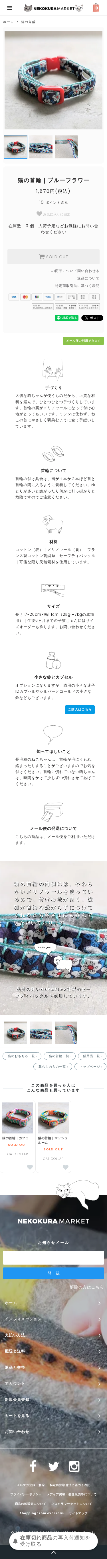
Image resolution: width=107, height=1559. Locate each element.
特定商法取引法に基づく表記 (70, 1485)
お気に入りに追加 (53, 214)
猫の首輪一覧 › (61, 1056)
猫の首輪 (28, 22)
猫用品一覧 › (93, 1056)
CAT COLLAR (17, 1154)
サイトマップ (78, 1513)
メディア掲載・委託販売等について (72, 1494)
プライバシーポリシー (26, 1494)
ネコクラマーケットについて (71, 1504)
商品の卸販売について (31, 1504)
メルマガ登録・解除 (31, 1485)
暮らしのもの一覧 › (54, 1066)
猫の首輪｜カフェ (15, 1138)
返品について (88, 278)
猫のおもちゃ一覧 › (23, 1056)
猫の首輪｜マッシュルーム (53, 1140)
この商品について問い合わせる (74, 270)
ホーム (8, 22)
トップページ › (92, 1066)
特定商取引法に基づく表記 (77, 285)
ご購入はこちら (80, 709)
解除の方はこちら (87, 1287)
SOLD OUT (53, 256)
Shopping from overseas (41, 1513)
